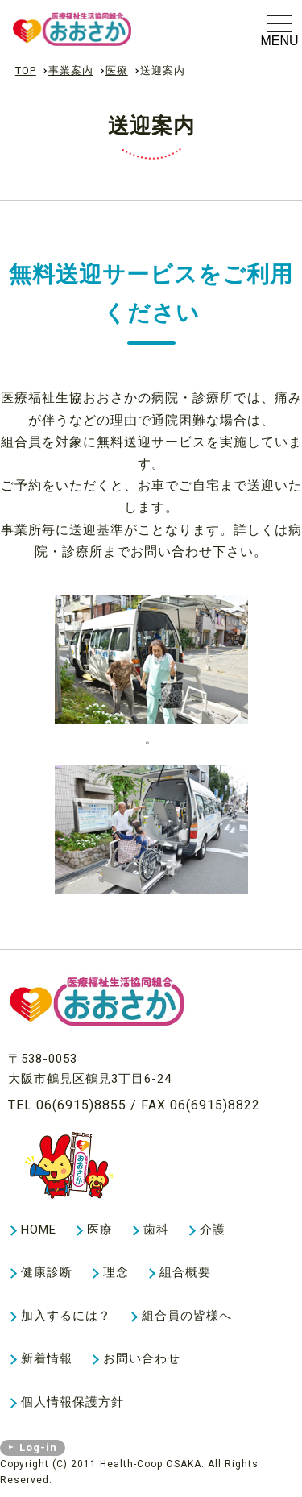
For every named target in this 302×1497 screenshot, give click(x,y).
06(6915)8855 (81, 1105)
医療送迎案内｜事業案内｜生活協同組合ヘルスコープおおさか (101, 29)
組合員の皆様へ (187, 1315)
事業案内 (70, 70)
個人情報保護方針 (72, 1402)
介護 (212, 1229)
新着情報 (46, 1358)
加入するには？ (66, 1315)
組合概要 (185, 1272)
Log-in (38, 1447)
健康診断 (46, 1272)
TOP (25, 70)
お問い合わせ (141, 1358)
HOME (38, 1229)
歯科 (156, 1229)
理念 (116, 1272)
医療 (116, 70)
